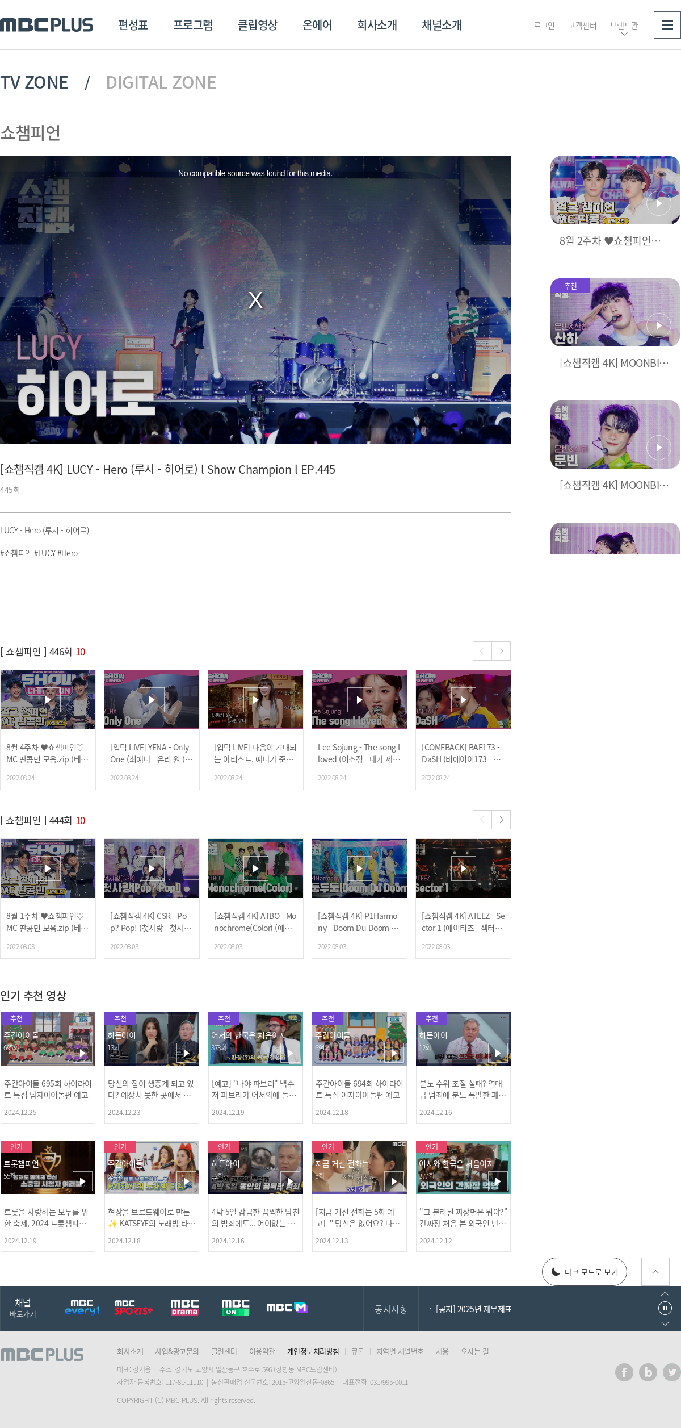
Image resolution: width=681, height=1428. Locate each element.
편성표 (133, 24)
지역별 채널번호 (400, 1351)
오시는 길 (475, 1351)
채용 (442, 1351)
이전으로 (665, 1293)
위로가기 (655, 1272)
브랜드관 (624, 25)
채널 (23, 1307)
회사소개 (377, 24)
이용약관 (262, 1351)
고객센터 (582, 25)
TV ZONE (34, 82)
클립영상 (258, 24)
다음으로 (665, 1323)
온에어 (317, 24)
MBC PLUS (46, 25)
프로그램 (193, 24)
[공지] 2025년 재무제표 (474, 1308)
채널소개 (441, 24)
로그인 (544, 25)
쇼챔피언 (30, 132)
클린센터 (224, 1351)
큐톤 (357, 1351)
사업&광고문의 (177, 1351)
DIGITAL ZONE (161, 82)
